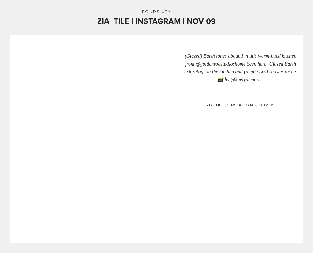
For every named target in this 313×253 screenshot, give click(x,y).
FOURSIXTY (156, 11)
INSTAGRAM (241, 105)
